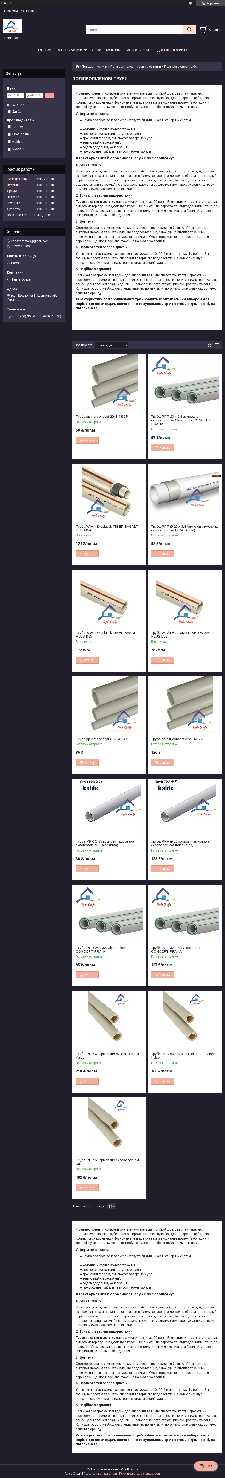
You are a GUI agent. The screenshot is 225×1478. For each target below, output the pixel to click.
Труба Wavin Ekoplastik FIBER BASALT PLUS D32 (182, 634)
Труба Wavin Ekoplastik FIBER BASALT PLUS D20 (107, 528)
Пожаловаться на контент (100, 1473)
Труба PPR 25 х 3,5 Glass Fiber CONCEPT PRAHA (100, 949)
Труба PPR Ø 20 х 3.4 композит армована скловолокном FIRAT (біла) (184, 528)
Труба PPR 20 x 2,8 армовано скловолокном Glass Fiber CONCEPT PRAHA (181, 420)
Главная (44, 50)
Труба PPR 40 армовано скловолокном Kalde (107, 1055)
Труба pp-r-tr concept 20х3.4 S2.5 (102, 416)
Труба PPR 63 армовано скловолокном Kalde (107, 1162)
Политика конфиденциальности (140, 1473)
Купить (89, 440)
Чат (206, 1466)
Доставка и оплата (172, 50)
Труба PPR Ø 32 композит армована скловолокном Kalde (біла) (180, 843)
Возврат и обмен (138, 50)
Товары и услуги (69, 50)
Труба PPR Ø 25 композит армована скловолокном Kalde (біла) (105, 843)
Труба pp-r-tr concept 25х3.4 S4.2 (102, 739)
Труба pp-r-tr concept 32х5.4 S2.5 (177, 739)
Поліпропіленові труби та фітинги (135, 66)
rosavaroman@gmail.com (29, 241)
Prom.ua (132, 1469)
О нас (96, 50)
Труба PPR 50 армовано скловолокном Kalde (182, 1055)
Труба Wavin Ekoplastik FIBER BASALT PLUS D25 (107, 634)
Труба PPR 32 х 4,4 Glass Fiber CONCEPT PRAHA (175, 949)
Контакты (113, 50)
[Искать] (189, 29)
